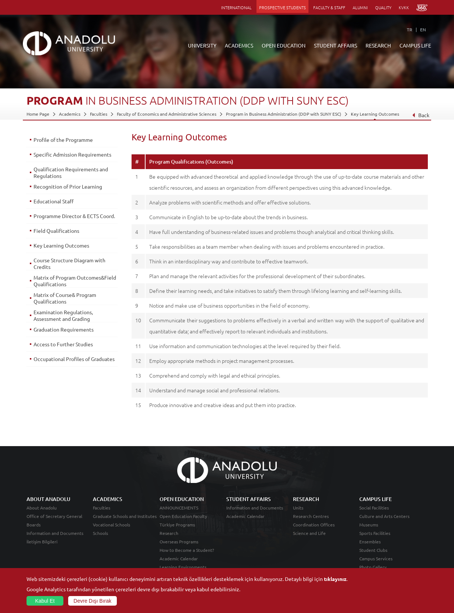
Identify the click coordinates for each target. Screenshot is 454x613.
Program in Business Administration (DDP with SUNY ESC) (283, 114)
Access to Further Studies (63, 344)
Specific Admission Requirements (72, 154)
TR (409, 29)
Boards (34, 525)
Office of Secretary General (54, 516)
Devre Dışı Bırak (93, 601)
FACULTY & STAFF (329, 7)
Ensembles (370, 541)
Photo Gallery (373, 567)
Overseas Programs (179, 541)
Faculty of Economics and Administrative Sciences (166, 114)
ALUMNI (360, 7)
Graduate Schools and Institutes (125, 516)
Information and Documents (55, 533)
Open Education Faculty (183, 516)
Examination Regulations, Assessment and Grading (63, 315)
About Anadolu (42, 508)
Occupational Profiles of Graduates (74, 358)
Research (169, 533)
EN (423, 29)
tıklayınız (335, 578)
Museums (368, 525)
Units (298, 508)
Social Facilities (374, 508)
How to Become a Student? (187, 550)
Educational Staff (54, 201)
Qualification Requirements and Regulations (71, 172)
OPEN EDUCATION (283, 45)
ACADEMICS (239, 45)
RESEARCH (378, 45)
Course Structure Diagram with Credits (69, 263)
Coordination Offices (314, 525)
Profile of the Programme (63, 139)
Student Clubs (373, 550)
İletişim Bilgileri (42, 541)
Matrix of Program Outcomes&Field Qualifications (75, 280)
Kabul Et (45, 601)
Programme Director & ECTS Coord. (74, 216)
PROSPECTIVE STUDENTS (282, 7)
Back (421, 115)
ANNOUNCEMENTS (179, 508)
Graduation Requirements (64, 329)
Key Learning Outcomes (375, 114)
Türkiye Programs (177, 525)
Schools (100, 533)
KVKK (404, 7)
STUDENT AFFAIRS (335, 45)
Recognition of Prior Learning (68, 186)
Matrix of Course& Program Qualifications (65, 298)
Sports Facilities (374, 533)
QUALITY (383, 7)
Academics (69, 114)
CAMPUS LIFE (415, 45)
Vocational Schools (111, 525)
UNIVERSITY (202, 45)
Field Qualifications (56, 230)
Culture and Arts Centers (384, 516)
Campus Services (375, 558)
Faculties (98, 114)
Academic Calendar (179, 558)
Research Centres (311, 516)
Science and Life (309, 533)
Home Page (38, 114)
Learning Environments (183, 567)
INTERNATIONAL (236, 7)
